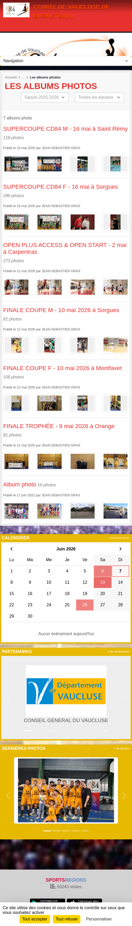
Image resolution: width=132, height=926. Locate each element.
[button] (8, 697)
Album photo (19, 484)
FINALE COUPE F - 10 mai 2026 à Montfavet (62, 368)
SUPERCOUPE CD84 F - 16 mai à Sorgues (60, 186)
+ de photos (121, 748)
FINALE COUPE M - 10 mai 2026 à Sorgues (61, 310)
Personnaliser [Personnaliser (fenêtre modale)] (99, 919)
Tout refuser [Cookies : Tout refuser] (67, 919)
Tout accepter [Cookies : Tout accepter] (34, 919)
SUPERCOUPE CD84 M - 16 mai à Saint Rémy (65, 128)
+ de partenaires (118, 651)
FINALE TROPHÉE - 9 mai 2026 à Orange (59, 426)
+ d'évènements (118, 537)
